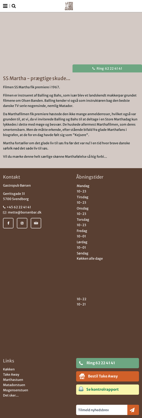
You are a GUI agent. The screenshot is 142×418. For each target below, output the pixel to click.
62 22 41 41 (107, 68)
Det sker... (11, 395)
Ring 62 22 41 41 (97, 363)
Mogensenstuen (15, 390)
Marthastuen (13, 380)
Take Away (11, 374)
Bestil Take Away (98, 376)
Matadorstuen (14, 385)
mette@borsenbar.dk (22, 212)
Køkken (9, 369)
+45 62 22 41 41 (17, 207)
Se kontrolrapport (98, 389)
